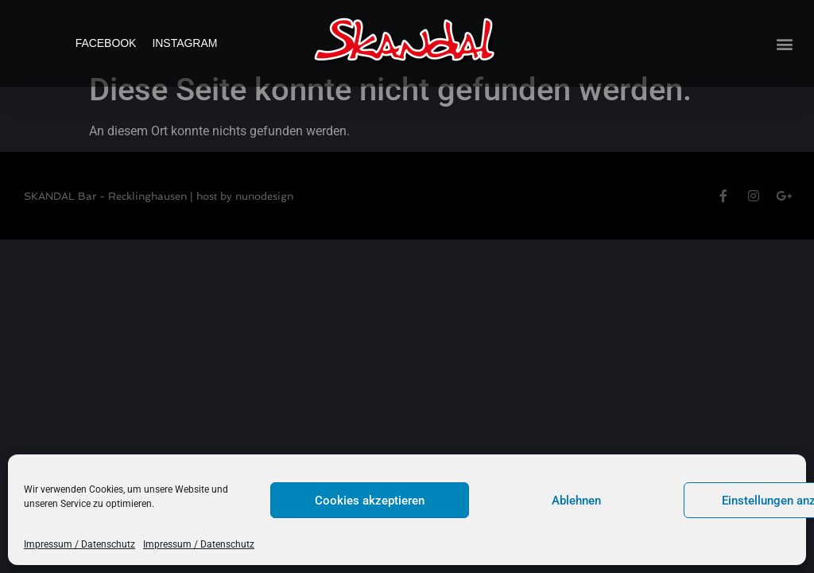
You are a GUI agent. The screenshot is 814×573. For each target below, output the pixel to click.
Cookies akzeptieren (369, 500)
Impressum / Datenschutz (79, 544)
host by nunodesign (244, 218)
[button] (785, 43)
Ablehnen (576, 500)
